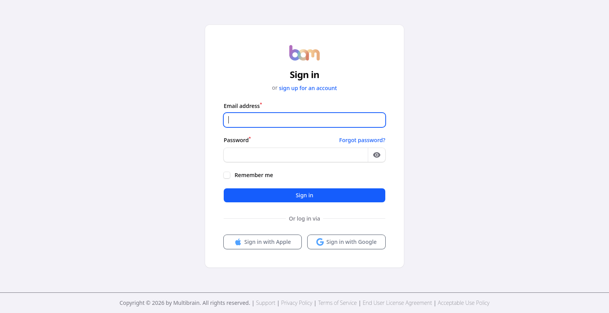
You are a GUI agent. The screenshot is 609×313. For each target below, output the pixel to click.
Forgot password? (362, 140)
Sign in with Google (346, 242)
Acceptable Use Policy (463, 302)
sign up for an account (308, 88)
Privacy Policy (296, 302)
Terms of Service (337, 302)
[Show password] (377, 155)
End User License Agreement (397, 302)
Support (265, 302)
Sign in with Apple (262, 242)
